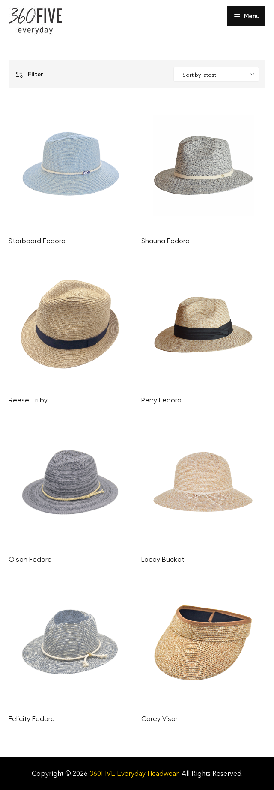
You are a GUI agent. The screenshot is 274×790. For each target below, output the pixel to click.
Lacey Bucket (163, 559)
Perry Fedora (161, 400)
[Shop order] (216, 74)
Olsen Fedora (30, 559)
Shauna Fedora (165, 241)
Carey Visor (159, 719)
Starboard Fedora (37, 241)
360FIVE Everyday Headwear (134, 773)
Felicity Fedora (32, 719)
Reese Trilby (28, 400)
